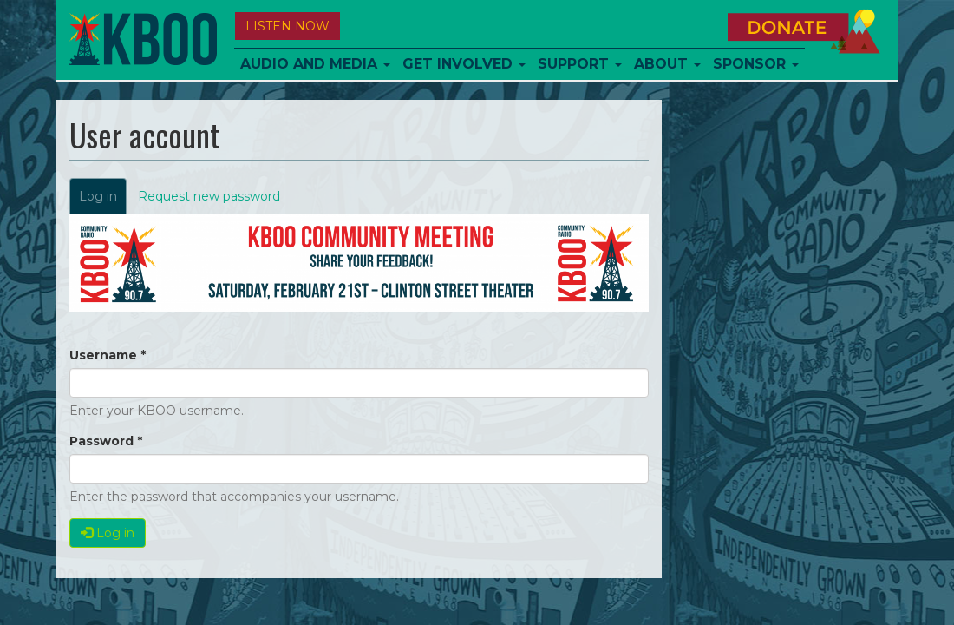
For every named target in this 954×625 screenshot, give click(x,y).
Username (107, 355)
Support (580, 64)
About (667, 64)
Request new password (209, 196)
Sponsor (756, 64)
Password (105, 441)
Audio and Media (315, 64)
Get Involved (464, 64)
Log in (103, 201)
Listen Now (287, 26)
